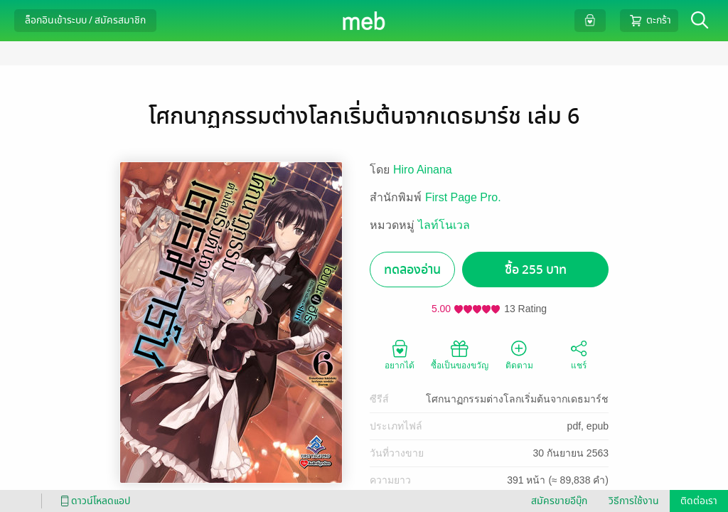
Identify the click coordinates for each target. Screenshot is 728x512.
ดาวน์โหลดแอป (93, 501)
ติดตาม (519, 354)
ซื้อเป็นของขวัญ (459, 354)
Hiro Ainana (422, 170)
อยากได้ (399, 354)
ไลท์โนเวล (444, 225)
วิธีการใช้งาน (634, 501)
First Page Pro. (463, 197)
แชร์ (578, 354)
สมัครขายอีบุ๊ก (559, 501)
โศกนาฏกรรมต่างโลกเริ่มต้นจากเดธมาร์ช (517, 399)
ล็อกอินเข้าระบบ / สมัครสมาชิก (85, 20)
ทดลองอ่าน (412, 269)
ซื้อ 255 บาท (536, 269)
